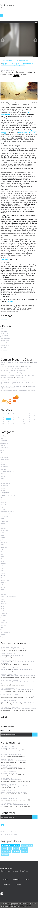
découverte (25, 309)
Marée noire (4, 552)
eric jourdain (4, 682)
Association (4, 455)
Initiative (9, 308)
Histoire (2, 523)
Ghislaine (3, 676)
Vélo (1, 627)
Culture (2, 488)
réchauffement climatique (10, 845)
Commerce (3, 481)
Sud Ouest (3, 611)
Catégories (6, 884)
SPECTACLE (3, 604)
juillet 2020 (3, 350)
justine (2, 696)
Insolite (2, 535)
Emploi (2, 507)
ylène (8, 114)
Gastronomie (4, 521)
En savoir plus (23, 906)
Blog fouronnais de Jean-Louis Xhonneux (12, 370)
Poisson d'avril (4, 580)
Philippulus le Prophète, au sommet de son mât (14, 375)
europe (16, 848)
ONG (1, 568)
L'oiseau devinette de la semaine (22, 669)
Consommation (5, 483)
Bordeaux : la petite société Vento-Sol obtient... (14, 805)
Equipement (4, 516)
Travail (2, 620)
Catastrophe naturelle (7, 471)
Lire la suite (3, 319)
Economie (3, 502)
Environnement (29, 307)
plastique (7, 309)
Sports (2, 608)
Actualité (24, 306)
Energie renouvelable (7, 511)
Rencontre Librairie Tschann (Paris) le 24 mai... (14, 390)
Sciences (30, 308)
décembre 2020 (5, 338)
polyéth (3, 114)
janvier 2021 (4, 336)
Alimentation (4, 443)
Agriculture (3, 441)
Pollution (24, 308)
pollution (13, 309)
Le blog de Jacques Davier (24, 380)
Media (2, 554)
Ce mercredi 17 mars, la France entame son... (14, 761)
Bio (1, 462)
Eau (17, 307)
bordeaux (24, 851)
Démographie (4, 493)
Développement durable (7, 307)
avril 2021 (3, 329)
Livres (2, 545)
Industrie (3, 308)
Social (2, 599)
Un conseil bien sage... (7, 377)
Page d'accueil (24, 60)
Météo (2, 556)
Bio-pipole (3, 464)
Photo (2, 578)
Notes (27, 879)
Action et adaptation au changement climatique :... (17, 662)
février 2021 (4, 333)
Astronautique (4, 459)
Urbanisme (3, 625)
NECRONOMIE (26, 366)
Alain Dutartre (4, 669)
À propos (16, 879)
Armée (2, 450)
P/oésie (33, 390)
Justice (2, 540)
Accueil (5, 879)
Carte (4, 716)
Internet (2, 538)
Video (2, 630)
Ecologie (21, 307)
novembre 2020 (5, 340)
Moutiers (3, 702)
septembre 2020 (5, 345)
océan (2, 566)
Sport (2, 606)
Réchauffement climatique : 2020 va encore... (22, 676)
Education (3, 504)
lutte (10, 848)
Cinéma (2, 476)
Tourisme (3, 615)
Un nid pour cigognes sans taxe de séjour (13, 386)
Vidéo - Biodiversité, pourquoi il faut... (24, 690)
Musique (3, 559)
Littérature (3, 542)
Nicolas (2, 649)
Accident (3, 436)
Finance (2, 519)
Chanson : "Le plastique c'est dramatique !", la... (21, 696)
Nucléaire (3, 564)
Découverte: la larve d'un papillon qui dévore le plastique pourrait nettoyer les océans (17, 73)
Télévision (3, 613)
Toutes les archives (5, 352)
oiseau (4, 848)
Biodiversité (31, 306)
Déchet (2, 490)
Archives (18, 884)
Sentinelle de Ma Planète (8, 597)
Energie (2, 509)
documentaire (6, 851)
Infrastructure (4, 530)
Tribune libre (4, 623)
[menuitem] (10, 60)
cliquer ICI (10, 301)
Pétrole (19, 308)
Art (1, 452)
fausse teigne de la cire (27, 133)
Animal (2, 445)
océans (18, 309)
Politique (3, 582)
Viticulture (3, 634)
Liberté (34, 375)
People (2, 573)
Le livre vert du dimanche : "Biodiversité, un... (17, 682)
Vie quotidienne (5, 632)
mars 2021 (3, 331)
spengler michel (5, 690)
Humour (2, 526)
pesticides (24, 848)
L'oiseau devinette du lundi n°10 (9, 60)
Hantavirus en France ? (7, 373)
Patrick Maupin (5, 661)
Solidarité (3, 601)
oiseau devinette (27, 845)
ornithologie (5, 854)
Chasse (2, 474)
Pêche (2, 571)
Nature (14, 308)
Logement (3, 547)
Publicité (3, 587)
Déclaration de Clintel (6, 380)
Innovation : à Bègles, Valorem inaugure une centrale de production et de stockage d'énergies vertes (17, 64)
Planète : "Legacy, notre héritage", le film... (13, 792)
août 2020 (3, 347)
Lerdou (2, 655)
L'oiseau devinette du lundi (16, 649)
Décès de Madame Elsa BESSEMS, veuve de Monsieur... (17, 369)
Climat (2, 478)
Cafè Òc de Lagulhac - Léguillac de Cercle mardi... (15, 363)
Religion (2, 589)
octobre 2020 (4, 343)
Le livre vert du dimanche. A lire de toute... (21, 702)
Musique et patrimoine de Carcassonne (12, 384)
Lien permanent (6, 306)
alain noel (16, 851)
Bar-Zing (19, 373)
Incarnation (20, 377)
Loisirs (2, 549)
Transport (3, 618)
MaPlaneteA (7, 5)
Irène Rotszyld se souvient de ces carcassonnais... (15, 382)
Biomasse (3, 469)
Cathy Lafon (5, 260)
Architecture (4, 448)
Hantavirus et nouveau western (10, 366)
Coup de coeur (4, 485)
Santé (2, 592)
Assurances (4, 457)
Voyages (3, 637)
